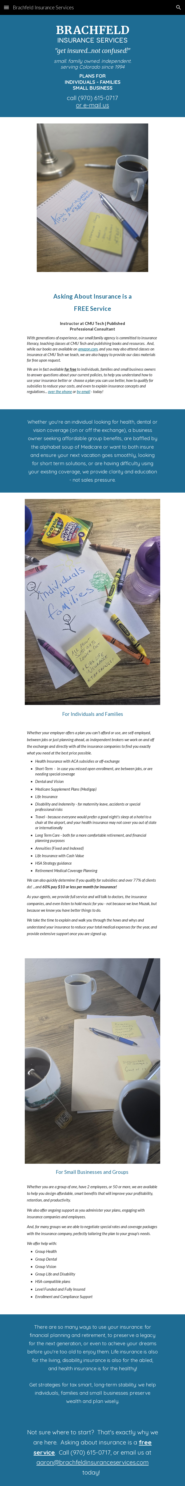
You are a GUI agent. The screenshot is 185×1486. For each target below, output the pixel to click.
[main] (92, 66)
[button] (6, 7)
